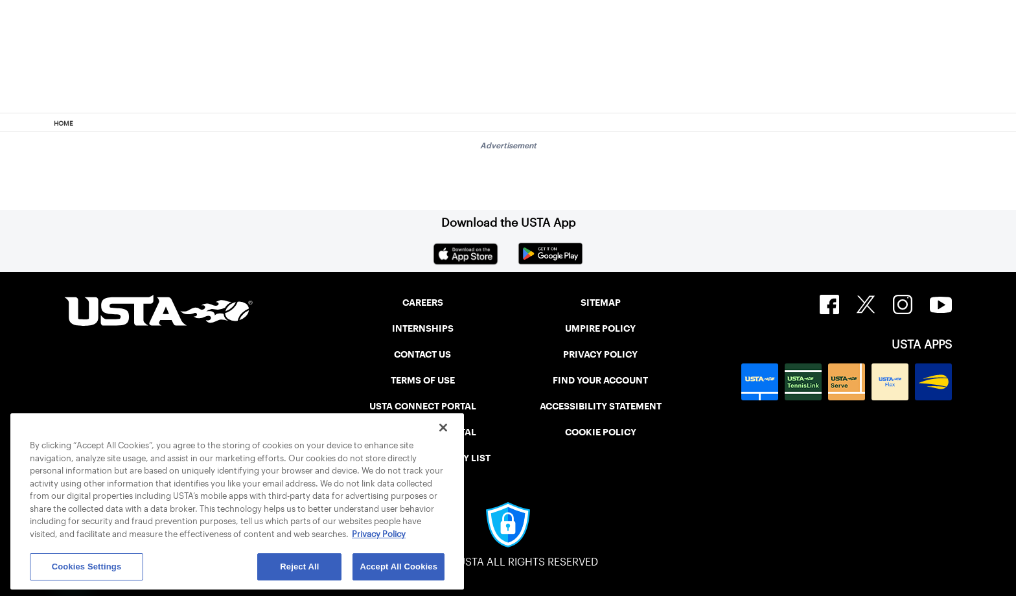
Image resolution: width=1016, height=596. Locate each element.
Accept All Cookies (398, 566)
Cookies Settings (87, 566)
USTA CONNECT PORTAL (422, 406)
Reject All (299, 566)
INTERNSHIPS (423, 328)
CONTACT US (422, 354)
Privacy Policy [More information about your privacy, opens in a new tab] (379, 534)
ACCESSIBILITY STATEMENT (601, 406)
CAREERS (422, 302)
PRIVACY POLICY (600, 354)
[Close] (443, 427)
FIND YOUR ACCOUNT (600, 380)
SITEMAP (601, 302)
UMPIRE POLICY (600, 328)
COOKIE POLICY (600, 432)
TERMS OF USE (423, 380)
